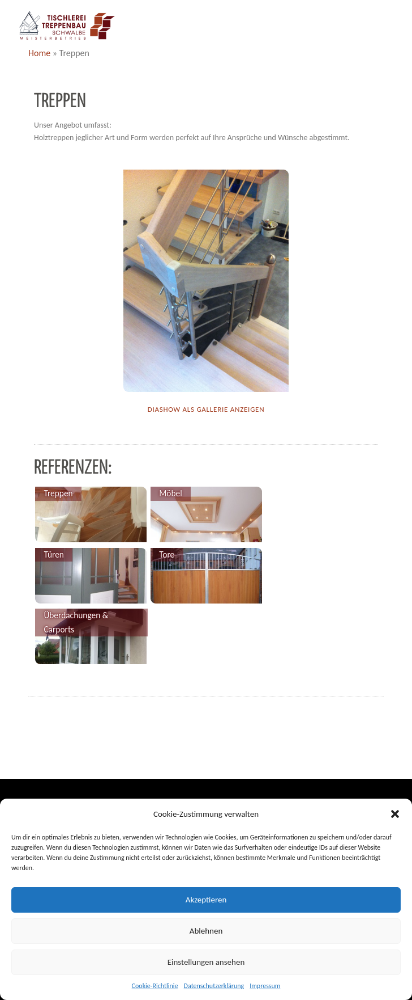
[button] (395, 814)
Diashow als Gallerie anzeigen (206, 409)
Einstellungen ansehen (206, 962)
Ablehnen (206, 931)
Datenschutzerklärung (214, 986)
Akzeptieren (206, 899)
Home (39, 53)
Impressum (265, 986)
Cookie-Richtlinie (155, 986)
